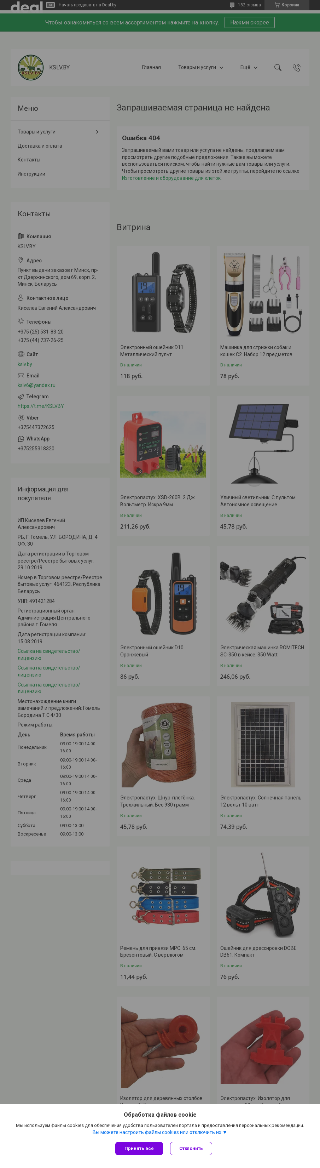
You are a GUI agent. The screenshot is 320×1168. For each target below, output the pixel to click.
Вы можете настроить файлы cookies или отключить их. (157, 1132)
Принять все (139, 1148)
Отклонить (191, 1148)
